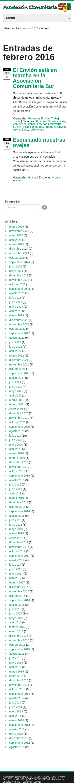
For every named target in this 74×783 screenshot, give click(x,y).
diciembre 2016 (18, 586)
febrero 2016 (17, 627)
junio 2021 (15, 386)
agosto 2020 (16, 431)
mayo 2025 (16, 235)
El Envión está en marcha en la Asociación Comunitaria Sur (35, 78)
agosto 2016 (16, 604)
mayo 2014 (16, 711)
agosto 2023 (16, 293)
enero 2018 (16, 538)
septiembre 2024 (19, 262)
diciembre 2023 (18, 275)
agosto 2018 (16, 515)
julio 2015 (15, 658)
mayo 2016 (16, 618)
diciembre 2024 (18, 248)
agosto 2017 (16, 560)
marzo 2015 (16, 671)
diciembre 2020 (18, 413)
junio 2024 (15, 266)
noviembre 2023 (19, 279)
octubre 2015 (17, 644)
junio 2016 (15, 613)
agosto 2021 (16, 377)
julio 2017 (15, 564)
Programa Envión (39, 118)
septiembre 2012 (19, 742)
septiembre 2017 (19, 555)
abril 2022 (15, 351)
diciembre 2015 (18, 635)
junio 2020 (15, 440)
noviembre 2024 (19, 253)
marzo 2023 (16, 315)
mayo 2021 (16, 391)
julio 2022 (15, 342)
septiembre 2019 (19, 475)
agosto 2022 (16, 337)
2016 (35, 28)
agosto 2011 (16, 747)
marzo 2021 (16, 400)
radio (33, 129)
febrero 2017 (17, 582)
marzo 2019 (16, 497)
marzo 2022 (16, 355)
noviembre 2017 (19, 546)
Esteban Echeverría (49, 124)
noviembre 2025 (19, 231)
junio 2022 (15, 346)
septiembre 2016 (19, 600)
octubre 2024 (17, 257)
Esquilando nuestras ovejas (39, 142)
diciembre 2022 (18, 320)
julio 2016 (15, 609)
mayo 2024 (16, 270)
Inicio (25, 28)
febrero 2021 (17, 404)
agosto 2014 (16, 698)
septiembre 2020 (19, 426)
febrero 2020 (17, 457)
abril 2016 (15, 622)
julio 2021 (15, 382)
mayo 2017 (16, 573)
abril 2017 (15, 577)
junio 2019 (15, 489)
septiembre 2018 (19, 511)
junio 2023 (15, 302)
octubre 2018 (17, 506)
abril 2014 (15, 715)
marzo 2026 (16, 226)
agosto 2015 (16, 653)
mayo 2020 (16, 444)
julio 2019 (15, 484)
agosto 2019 (16, 480)
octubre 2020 (17, 422)
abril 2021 (15, 395)
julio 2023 (15, 297)
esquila (56, 177)
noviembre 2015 (19, 640)
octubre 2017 (17, 551)
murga (39, 126)
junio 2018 (15, 524)
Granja (32, 177)
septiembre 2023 (19, 288)
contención (20, 124)
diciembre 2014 (18, 680)
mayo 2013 (16, 733)
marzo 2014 (16, 720)
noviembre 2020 (19, 417)
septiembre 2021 (19, 373)
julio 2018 (15, 520)
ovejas (17, 180)
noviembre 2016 (19, 591)
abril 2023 (15, 311)
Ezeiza (17, 126)
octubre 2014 (17, 689)
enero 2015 (16, 675)
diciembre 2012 (18, 738)
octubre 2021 (17, 368)
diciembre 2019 (18, 462)
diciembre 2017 (18, 542)
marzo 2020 (16, 453)
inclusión (28, 126)
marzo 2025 (16, 244)
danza (32, 124)
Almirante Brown (46, 121)
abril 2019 (15, 493)
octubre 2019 (17, 471)
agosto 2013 (16, 729)
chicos (61, 121)
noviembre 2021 (19, 364)
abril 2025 (15, 239)
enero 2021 (16, 409)
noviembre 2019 (19, 466)
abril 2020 (15, 449)
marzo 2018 (16, 533)
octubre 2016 (17, 595)
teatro (40, 129)
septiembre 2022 (19, 333)
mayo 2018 (16, 529)
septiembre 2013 (19, 724)
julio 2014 (15, 702)
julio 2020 (15, 435)
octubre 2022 (17, 328)
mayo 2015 (16, 662)
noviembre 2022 (19, 324)
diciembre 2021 (18, 359)
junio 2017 (15, 569)
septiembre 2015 (19, 649)
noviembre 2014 (19, 684)
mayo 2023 (16, 306)
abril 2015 (15, 667)
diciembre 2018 (18, 502)
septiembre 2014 (19, 693)
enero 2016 (16, 631)
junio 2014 (15, 707)
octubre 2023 (17, 284)
